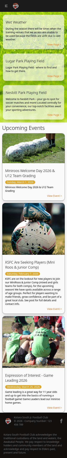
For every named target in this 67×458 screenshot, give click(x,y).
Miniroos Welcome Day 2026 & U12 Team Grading (30, 173)
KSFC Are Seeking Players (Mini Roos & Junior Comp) (30, 265)
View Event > (54, 195)
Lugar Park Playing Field (25, 61)
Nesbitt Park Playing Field (26, 92)
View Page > (54, 44)
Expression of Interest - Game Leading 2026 (29, 378)
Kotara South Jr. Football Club (31, 417)
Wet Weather (16, 22)
